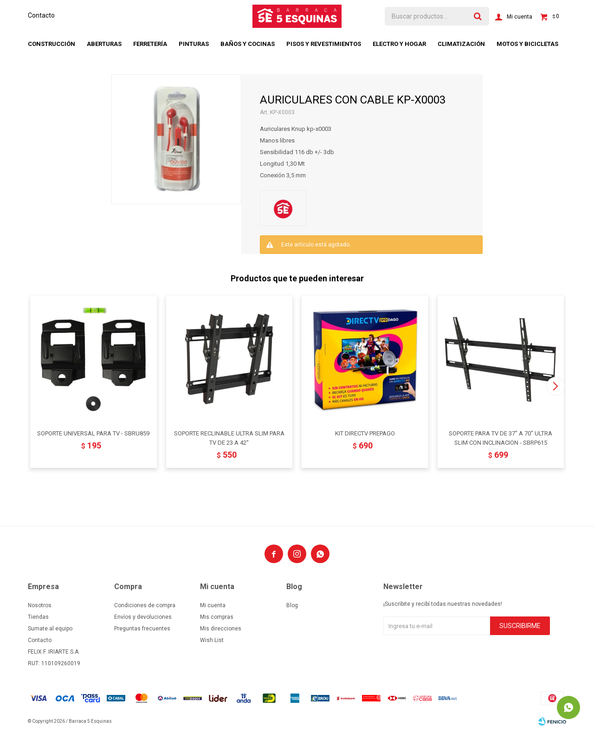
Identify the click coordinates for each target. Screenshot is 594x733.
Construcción (51, 43)
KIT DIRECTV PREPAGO (365, 433)
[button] (555, 386)
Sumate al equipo (50, 628)
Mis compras (216, 617)
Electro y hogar (399, 43)
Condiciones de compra (144, 605)
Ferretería (150, 43)
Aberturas (104, 43)
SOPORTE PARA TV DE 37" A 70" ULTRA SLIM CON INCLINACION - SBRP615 (500, 438)
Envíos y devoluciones (143, 617)
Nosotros (40, 605)
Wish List (212, 640)
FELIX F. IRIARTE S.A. (54, 652)
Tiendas (38, 617)
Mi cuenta (213, 605)
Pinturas (194, 43)
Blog (292, 605)
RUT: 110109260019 (54, 663)
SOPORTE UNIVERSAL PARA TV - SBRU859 (93, 433)
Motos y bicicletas (527, 43)
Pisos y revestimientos (323, 43)
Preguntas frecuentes (142, 628)
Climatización (461, 43)
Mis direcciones (220, 628)
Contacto (41, 15)
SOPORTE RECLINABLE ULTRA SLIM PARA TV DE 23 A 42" (229, 438)
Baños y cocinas (247, 43)
